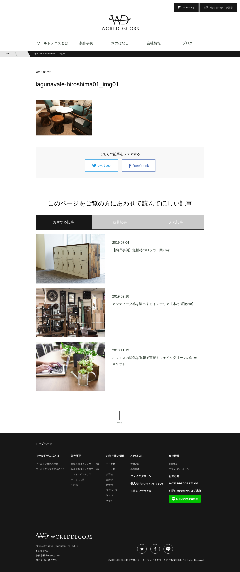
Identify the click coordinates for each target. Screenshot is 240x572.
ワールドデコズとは (52, 43)
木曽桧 (109, 485)
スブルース (111, 490)
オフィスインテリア (81, 474)
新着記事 (120, 222)
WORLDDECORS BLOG (183, 483)
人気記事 (176, 222)
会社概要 (173, 464)
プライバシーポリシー (180, 469)
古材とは (135, 464)
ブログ (187, 43)
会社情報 (154, 43)
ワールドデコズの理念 (47, 464)
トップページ (44, 444)
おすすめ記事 (63, 222)
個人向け (146, 483)
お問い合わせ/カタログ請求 (218, 7)
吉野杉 (109, 480)
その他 (74, 485)
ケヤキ (109, 501)
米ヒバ (109, 495)
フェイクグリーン (141, 476)
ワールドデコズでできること (50, 469)
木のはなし (120, 43)
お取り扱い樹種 (115, 456)
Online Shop (188, 7)
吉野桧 (109, 474)
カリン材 (110, 469)
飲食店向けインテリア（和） (85, 464)
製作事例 (86, 43)
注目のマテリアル (141, 491)
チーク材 (110, 464)
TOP (119, 423)
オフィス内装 (77, 480)
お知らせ (174, 476)
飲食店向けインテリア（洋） (85, 469)
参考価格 (135, 469)
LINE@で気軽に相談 (185, 499)
